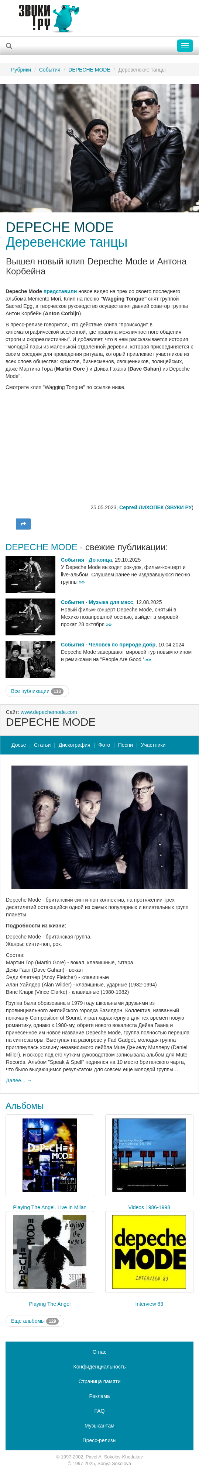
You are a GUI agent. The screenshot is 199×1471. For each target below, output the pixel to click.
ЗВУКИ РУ (179, 507)
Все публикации (37, 691)
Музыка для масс (111, 602)
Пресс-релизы (100, 1440)
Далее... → (19, 1080)
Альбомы (25, 1106)
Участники (153, 745)
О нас (99, 1352)
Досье (18, 745)
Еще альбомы (35, 1321)
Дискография (74, 745)
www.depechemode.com (49, 712)
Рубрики (21, 70)
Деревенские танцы (66, 242)
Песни (125, 745)
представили (60, 291)
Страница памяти (99, 1381)
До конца (100, 560)
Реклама (99, 1396)
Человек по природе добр (122, 645)
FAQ (99, 1411)
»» (82, 582)
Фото (104, 745)
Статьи (42, 745)
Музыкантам (99, 1426)
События (50, 70)
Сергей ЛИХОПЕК (141, 507)
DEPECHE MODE (89, 70)
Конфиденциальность (99, 1367)
